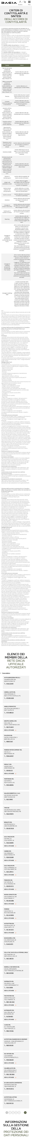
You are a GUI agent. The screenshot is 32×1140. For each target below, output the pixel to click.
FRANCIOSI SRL (8, 880)
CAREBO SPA (7, 851)
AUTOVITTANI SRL (9, 923)
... (22, 1112)
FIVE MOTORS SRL (9, 996)
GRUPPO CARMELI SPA (10, 721)
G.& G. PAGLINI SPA (9, 837)
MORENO (6, 909)
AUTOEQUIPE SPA (9, 1010)
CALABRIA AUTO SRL (10, 1068)
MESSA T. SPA (7, 764)
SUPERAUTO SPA (8, 981)
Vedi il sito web (9, 730)
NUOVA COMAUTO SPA (10, 894)
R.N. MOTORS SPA (9, 1054)
